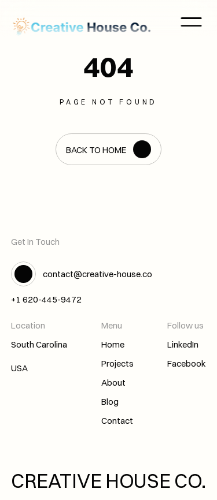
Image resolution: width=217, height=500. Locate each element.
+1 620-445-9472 (46, 299)
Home (112, 344)
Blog (110, 401)
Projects (117, 363)
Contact (117, 420)
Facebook (186, 363)
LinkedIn (182, 344)
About (113, 382)
